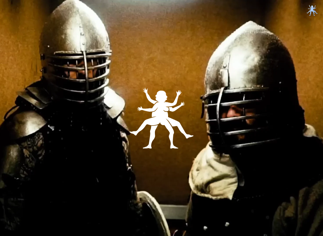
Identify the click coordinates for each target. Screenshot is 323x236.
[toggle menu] (312, 10)
